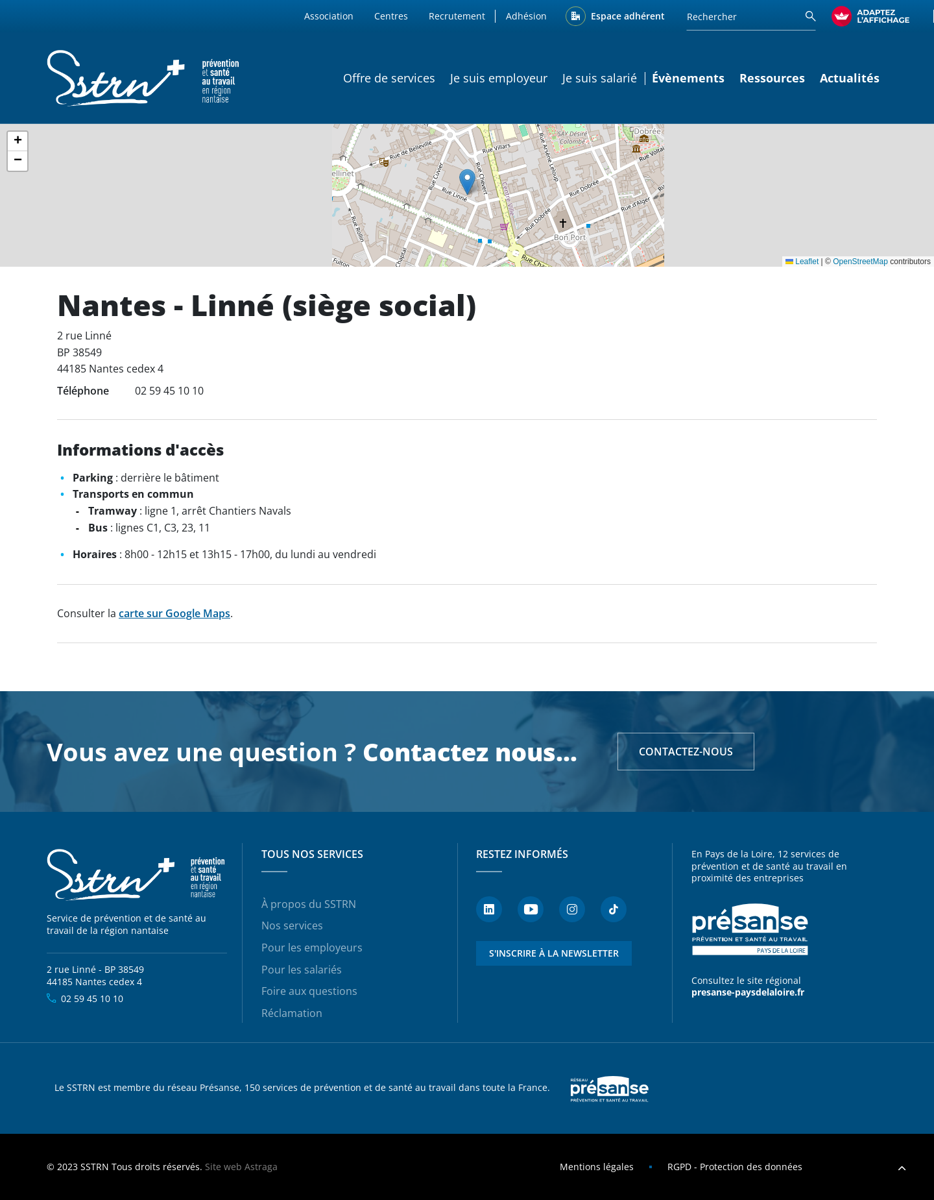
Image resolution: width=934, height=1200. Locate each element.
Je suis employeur (498, 78)
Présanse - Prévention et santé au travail (749, 929)
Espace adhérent (628, 16)
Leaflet (802, 261)
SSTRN (137, 875)
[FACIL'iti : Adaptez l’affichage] (870, 16)
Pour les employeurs (312, 947)
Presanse (610, 1088)
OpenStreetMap (860, 261)
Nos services (292, 925)
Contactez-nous (686, 751)
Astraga (261, 1166)
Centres (391, 16)
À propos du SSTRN (308, 904)
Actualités (850, 78)
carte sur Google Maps (174, 613)
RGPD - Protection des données (734, 1166)
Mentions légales (597, 1166)
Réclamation (291, 1013)
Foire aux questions (309, 991)
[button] (467, 182)
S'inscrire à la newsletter (554, 953)
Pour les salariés (301, 969)
